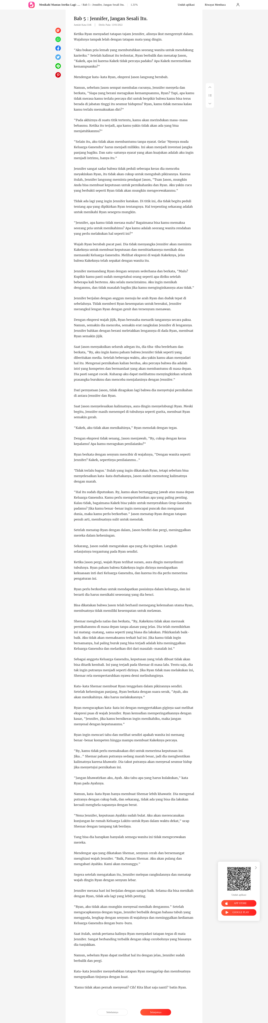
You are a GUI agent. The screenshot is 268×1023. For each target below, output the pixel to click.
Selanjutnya (155, 1012)
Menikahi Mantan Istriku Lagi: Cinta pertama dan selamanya (59, 4)
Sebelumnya (112, 1012)
